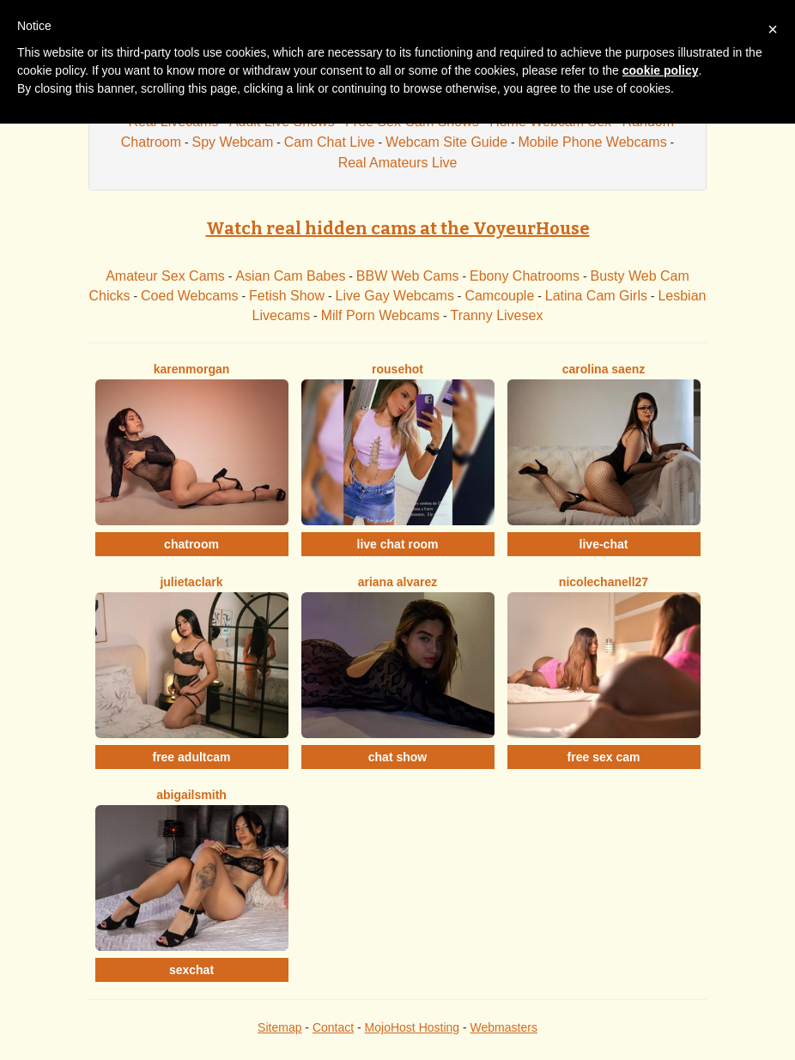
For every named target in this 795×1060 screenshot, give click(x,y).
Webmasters (503, 1027)
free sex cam (603, 757)
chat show (397, 757)
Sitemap (279, 1027)
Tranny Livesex (496, 315)
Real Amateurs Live (398, 162)
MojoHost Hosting (412, 1027)
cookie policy (660, 70)
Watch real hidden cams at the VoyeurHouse (398, 228)
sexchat (191, 970)
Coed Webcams (190, 295)
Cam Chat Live (329, 142)
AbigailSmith (191, 795)
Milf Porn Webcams (380, 315)
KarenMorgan (192, 369)
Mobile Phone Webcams (593, 142)
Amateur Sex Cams (165, 276)
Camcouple (499, 295)
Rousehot (397, 369)
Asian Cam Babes (290, 276)
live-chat (604, 544)
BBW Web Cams (407, 276)
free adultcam (191, 757)
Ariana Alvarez (398, 582)
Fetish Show (287, 295)
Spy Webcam (232, 142)
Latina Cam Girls (596, 295)
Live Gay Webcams (395, 295)
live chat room (398, 544)
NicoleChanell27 (603, 582)
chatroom (191, 544)
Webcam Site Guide (446, 142)
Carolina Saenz (604, 369)
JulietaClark (191, 582)
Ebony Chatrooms (525, 276)
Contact (333, 1027)
